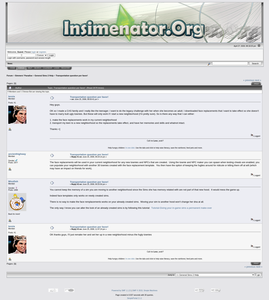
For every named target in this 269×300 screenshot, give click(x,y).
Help (30, 68)
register (42, 52)
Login (56, 68)
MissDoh (13, 181)
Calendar (47, 68)
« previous (248, 80)
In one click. (130, 148)
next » (258, 80)
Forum (21, 68)
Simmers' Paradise (23, 76)
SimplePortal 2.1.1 (134, 298)
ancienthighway (17, 154)
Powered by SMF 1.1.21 (121, 291)
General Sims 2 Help (44, 76)
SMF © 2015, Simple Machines (144, 291)
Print (256, 84)
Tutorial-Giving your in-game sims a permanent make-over (181, 208)
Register (65, 68)
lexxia (11, 96)
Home (12, 68)
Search (37, 68)
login (34, 52)
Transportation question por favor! (72, 76)
